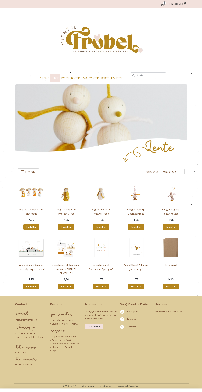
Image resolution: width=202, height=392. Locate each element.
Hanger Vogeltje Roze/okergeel (171, 211)
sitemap (91, 386)
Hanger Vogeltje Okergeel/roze (136, 211)
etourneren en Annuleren (66, 343)
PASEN (65, 78)
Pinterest (131, 326)
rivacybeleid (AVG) (62, 340)
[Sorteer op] (172, 172)
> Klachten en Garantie (62, 347)
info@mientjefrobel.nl (26, 320)
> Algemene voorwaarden (63, 336)
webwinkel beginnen (108, 386)
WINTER (94, 78)
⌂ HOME (44, 78)
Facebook (132, 319)
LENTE (55, 78)
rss (97, 386)
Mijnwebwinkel (133, 386)
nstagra (132, 311)
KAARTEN (118, 78)
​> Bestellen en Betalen (61, 320)
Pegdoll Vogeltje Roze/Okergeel (101, 211)
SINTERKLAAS (79, 78)
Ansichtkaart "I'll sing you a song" (136, 267)
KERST (105, 78)
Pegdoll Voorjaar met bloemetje (31, 211)
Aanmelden (94, 326)
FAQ (54, 351)
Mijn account (177, 4)
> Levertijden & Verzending (64, 324)
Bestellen (31, 226)
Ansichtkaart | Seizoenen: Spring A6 (101, 267)
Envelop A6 (170, 264)
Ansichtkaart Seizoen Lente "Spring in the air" (31, 267)
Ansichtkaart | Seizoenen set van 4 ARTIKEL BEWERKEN (66, 269)
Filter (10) (28, 172)
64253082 (20, 352)
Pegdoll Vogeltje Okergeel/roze (66, 211)
